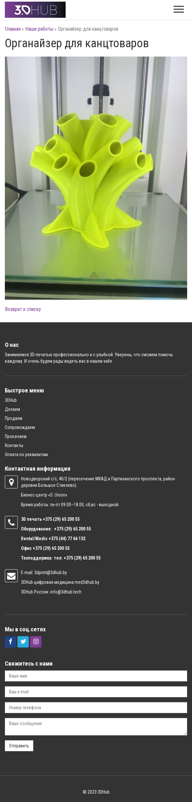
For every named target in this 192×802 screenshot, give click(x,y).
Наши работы (39, 29)
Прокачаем (16, 436)
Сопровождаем (20, 427)
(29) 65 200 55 (66, 519)
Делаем (12, 409)
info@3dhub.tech (65, 591)
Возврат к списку (23, 309)
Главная (13, 29)
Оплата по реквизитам (26, 454)
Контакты (14, 445)
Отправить (19, 745)
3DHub (11, 400)
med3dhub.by (87, 582)
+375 (48, 519)
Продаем (13, 418)
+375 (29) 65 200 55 (51, 548)
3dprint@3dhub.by (50, 572)
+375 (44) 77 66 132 (66, 538)
